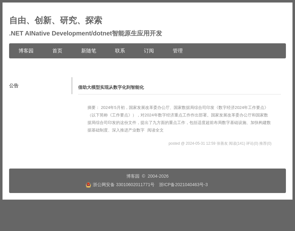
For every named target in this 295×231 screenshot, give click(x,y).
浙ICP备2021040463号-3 (183, 184)
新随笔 (88, 50)
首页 (57, 50)
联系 (120, 50)
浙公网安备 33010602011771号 (120, 184)
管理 (178, 50)
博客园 (26, 50)
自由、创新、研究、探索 (55, 20)
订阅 (149, 50)
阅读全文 (155, 130)
